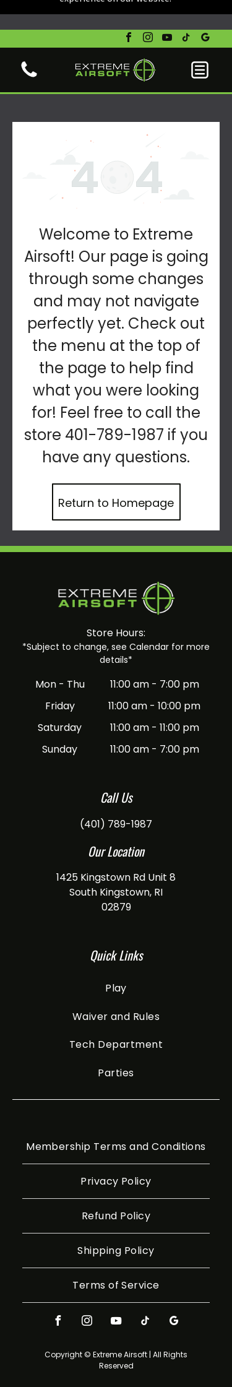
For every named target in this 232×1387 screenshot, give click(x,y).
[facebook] (128, 9)
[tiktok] (186, 9)
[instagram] (147, 9)
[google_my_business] (205, 9)
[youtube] (167, 9)
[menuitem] (116, 946)
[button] (199, 40)
